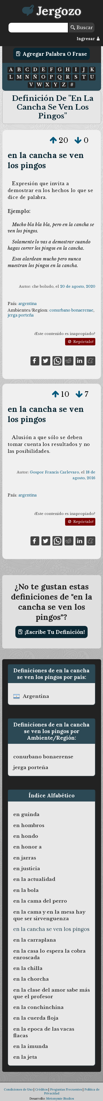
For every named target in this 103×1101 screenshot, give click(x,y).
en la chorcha (31, 979)
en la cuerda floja (36, 1018)
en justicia (26, 869)
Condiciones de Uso (18, 1089)
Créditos (41, 1089)
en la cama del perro (40, 901)
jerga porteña (21, 315)
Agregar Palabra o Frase (51, 54)
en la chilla (28, 968)
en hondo (25, 836)
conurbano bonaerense (71, 310)
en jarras (24, 858)
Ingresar (88, 38)
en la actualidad (34, 879)
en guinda (26, 814)
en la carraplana (34, 940)
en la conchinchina (38, 1007)
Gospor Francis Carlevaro (54, 472)
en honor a (27, 847)
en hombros (28, 825)
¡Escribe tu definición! (51, 632)
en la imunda (30, 1046)
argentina (27, 303)
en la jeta (25, 1057)
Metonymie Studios (60, 1098)
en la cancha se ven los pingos (46, 160)
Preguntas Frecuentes (66, 1089)
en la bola (26, 890)
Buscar (82, 27)
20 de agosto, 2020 (77, 286)
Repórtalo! (80, 342)
